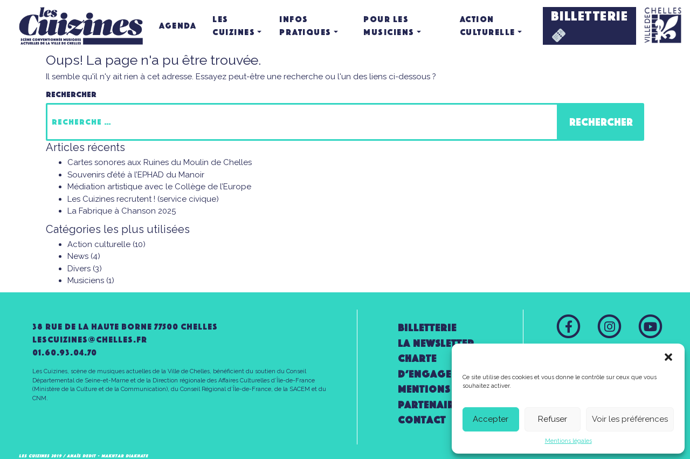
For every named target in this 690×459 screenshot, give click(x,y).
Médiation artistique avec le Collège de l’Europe (159, 186)
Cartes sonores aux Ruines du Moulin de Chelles (159, 162)
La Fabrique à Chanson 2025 (121, 211)
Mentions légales (568, 440)
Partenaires (431, 405)
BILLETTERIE (590, 25)
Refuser (552, 419)
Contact (422, 420)
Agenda (177, 25)
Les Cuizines (233, 25)
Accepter (490, 419)
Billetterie (427, 327)
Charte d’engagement (438, 366)
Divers (79, 268)
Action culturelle (487, 25)
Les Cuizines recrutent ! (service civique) (143, 199)
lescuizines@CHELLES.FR (89, 339)
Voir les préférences (630, 419)
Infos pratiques (305, 25)
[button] (668, 357)
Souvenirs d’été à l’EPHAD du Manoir (135, 175)
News (77, 256)
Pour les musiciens (389, 25)
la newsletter (436, 343)
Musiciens (85, 280)
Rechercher (71, 94)
